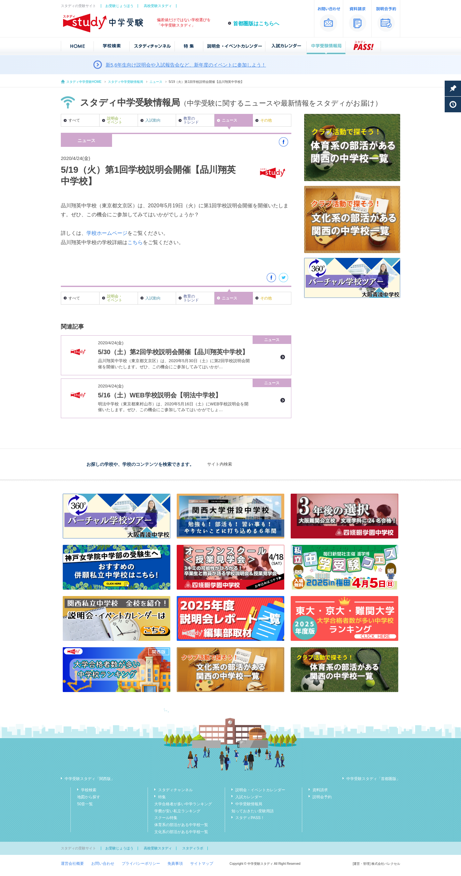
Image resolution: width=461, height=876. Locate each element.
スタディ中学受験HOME (83, 82)
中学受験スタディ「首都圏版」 (373, 778)
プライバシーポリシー (141, 863)
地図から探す (88, 797)
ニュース (156, 82)
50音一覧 (85, 804)
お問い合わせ (102, 863)
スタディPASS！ (249, 818)
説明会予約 (322, 797)
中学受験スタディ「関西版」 (90, 778)
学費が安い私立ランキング (177, 811)
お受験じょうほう (119, 6)
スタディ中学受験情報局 (125, 82)
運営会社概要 (72, 863)
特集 (162, 797)
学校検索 (88, 790)
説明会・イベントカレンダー (260, 790)
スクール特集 (165, 818)
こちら (135, 242)
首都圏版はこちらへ (256, 23)
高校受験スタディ (158, 6)
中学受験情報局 (248, 804)
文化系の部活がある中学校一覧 (181, 832)
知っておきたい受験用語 (252, 811)
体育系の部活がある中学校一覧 (181, 825)
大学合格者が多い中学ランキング (183, 804)
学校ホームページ (106, 233)
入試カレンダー (248, 797)
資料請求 (320, 790)
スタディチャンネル (175, 790)
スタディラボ (192, 848)
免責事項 (175, 863)
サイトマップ (201, 863)
